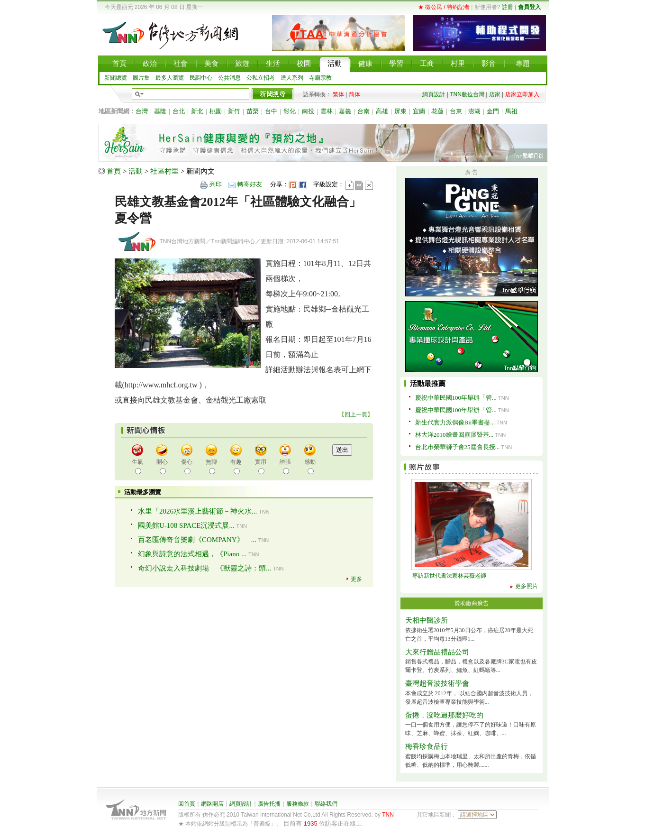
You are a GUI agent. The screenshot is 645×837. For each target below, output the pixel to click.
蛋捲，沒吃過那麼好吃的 (444, 715)
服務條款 (297, 803)
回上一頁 (356, 414)
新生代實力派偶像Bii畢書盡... (455, 422)
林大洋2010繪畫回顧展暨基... (454, 434)
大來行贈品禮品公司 (437, 652)
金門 (493, 111)
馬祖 (511, 111)
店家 (494, 94)
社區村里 (164, 171)
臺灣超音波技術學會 (437, 683)
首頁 (114, 171)
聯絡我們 (326, 803)
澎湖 (474, 111)
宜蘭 (419, 111)
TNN (388, 814)
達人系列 (292, 77)
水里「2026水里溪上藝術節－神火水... (197, 511)
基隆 (160, 111)
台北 (179, 111)
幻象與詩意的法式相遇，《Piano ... (192, 554)
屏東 (400, 111)
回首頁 (186, 803)
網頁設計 (433, 94)
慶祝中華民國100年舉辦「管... (456, 397)
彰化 (289, 111)
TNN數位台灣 (467, 94)
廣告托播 (269, 803)
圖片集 (141, 77)
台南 (363, 111)
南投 (308, 111)
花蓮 (437, 111)
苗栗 (252, 111)
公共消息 (229, 77)
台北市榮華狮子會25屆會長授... (457, 447)
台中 (271, 111)
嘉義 (345, 111)
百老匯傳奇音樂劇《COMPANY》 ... (197, 539)
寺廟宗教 (320, 77)
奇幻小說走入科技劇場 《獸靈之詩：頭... (204, 568)
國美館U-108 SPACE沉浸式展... (186, 525)
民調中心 (201, 77)
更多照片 (526, 586)
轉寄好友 (249, 184)
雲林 (326, 111)
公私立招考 (260, 77)
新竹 (234, 111)
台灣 (142, 111)
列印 (215, 184)
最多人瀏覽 (169, 77)
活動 (135, 171)
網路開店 (212, 803)
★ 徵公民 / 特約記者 (444, 7)
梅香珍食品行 (426, 746)
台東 (456, 111)
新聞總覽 (115, 77)
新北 (197, 111)
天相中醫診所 (426, 620)
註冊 (507, 7)
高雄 (382, 111)
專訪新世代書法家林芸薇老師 (449, 575)
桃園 (215, 111)
